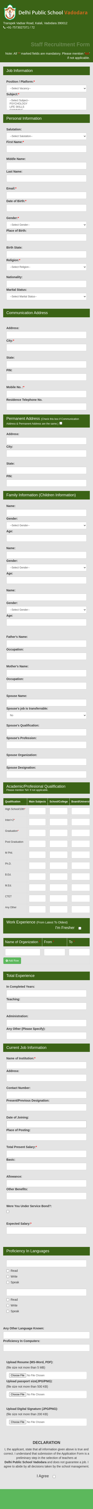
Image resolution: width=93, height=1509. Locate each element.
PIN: (10, 370)
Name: (11, 506)
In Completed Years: (21, 986)
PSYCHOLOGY (46, 103)
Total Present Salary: (22, 1147)
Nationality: (15, 277)
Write (12, 1276)
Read (12, 1270)
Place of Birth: (17, 230)
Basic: (11, 1159)
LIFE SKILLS (46, 107)
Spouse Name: (17, 696)
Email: (12, 188)
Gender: (13, 218)
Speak (13, 1282)
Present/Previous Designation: (28, 1100)
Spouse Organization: (22, 755)
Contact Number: (19, 1088)
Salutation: (14, 129)
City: (10, 340)
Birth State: (15, 247)
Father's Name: (17, 636)
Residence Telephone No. (24, 399)
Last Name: (15, 171)
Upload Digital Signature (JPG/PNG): (32, 1409)
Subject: (13, 94)
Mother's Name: (18, 666)
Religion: (13, 260)
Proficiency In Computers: (21, 1341)
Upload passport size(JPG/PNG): (30, 1381)
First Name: (15, 142)
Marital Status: (17, 289)
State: (11, 357)
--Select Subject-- (46, 100)
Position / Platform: (21, 81)
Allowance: (14, 1176)
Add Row (12, 960)
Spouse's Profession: (22, 738)
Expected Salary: (19, 1223)
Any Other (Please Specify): (26, 1028)
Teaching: (13, 999)
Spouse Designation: (21, 767)
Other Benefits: (17, 1189)
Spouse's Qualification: (23, 725)
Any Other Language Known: (23, 1328)
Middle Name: (16, 159)
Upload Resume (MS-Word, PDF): (30, 1362)
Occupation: (15, 649)
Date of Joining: (18, 1117)
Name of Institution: (21, 1058)
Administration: (17, 1016)
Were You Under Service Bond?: (29, 1206)
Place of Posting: (19, 1130)
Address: (13, 328)
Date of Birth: (17, 201)
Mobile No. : (16, 387)
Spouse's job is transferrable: (27, 708)
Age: (10, 531)
